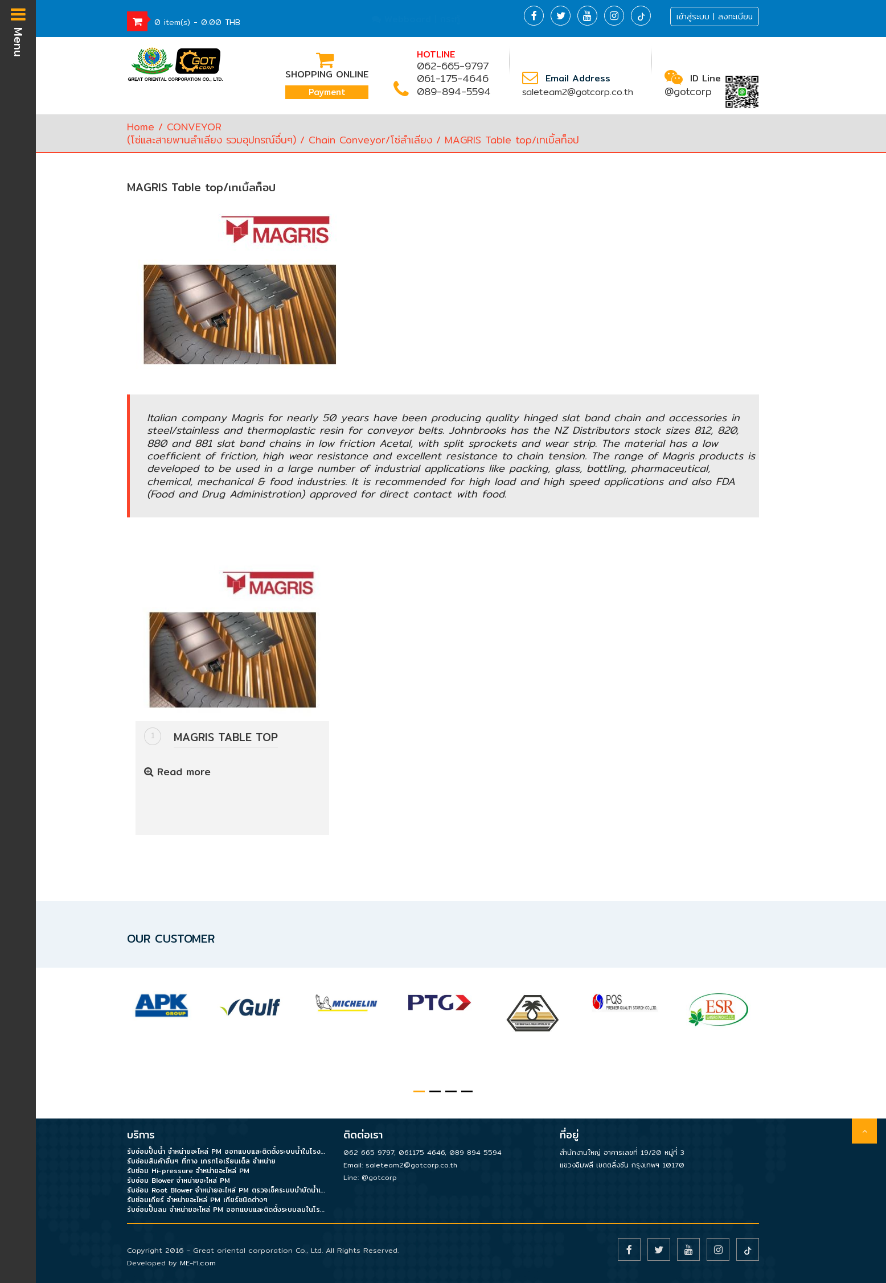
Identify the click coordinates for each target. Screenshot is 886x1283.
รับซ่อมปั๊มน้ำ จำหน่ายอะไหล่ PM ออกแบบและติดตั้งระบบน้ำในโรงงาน (226, 1151)
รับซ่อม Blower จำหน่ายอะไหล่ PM (178, 1180)
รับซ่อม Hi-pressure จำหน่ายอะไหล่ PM (188, 1170)
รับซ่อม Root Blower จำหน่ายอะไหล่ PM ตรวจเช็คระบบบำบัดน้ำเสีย (226, 1190)
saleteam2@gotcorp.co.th (577, 92)
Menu (18, 31)
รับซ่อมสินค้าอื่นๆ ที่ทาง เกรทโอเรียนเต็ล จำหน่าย (201, 1161)
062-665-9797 (453, 65)
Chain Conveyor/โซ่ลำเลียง (370, 139)
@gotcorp (688, 91)
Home (140, 126)
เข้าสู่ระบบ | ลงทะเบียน (714, 16)
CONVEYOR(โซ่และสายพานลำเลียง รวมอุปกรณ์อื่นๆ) (211, 133)
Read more (177, 771)
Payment (327, 91)
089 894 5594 (475, 1152)
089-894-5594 (454, 91)
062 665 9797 (368, 1152)
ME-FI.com (198, 1262)
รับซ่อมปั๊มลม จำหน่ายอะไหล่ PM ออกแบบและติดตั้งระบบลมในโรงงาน (226, 1209)
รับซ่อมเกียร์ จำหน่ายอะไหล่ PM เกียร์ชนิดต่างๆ (197, 1199)
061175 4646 (422, 1152)
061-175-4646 (453, 78)
